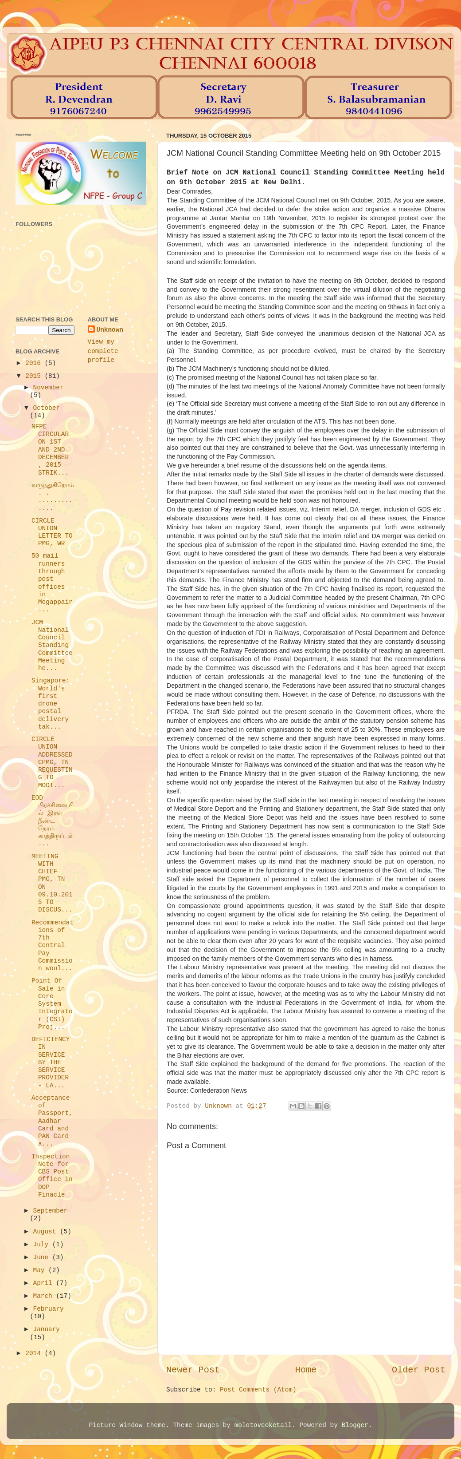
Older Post (418, 1370)
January (46, 1329)
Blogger (354, 1425)
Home (305, 1370)
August (46, 1231)
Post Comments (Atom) (258, 1389)
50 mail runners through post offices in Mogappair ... (52, 582)
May (41, 1270)
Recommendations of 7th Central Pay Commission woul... (52, 945)
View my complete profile (103, 350)
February (48, 1308)
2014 (34, 1353)
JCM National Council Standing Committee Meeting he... (52, 645)
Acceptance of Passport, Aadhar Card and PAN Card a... (52, 1121)
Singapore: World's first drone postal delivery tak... (50, 703)
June (42, 1257)
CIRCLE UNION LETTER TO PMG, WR (52, 532)
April (44, 1283)
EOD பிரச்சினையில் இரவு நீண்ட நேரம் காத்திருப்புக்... (52, 821)
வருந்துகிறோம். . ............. (52, 497)
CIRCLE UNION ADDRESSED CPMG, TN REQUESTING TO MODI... (52, 762)
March (44, 1296)
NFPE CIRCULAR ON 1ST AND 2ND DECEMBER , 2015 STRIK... (50, 449)
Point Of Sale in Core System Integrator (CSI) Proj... (52, 1004)
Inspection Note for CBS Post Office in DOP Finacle (52, 1175)
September (50, 1210)
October (46, 408)
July (42, 1244)
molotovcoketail (263, 1425)
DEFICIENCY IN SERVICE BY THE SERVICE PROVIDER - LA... (50, 1062)
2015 (34, 376)
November (48, 387)
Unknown (110, 329)
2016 (34, 363)
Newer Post (193, 1370)
